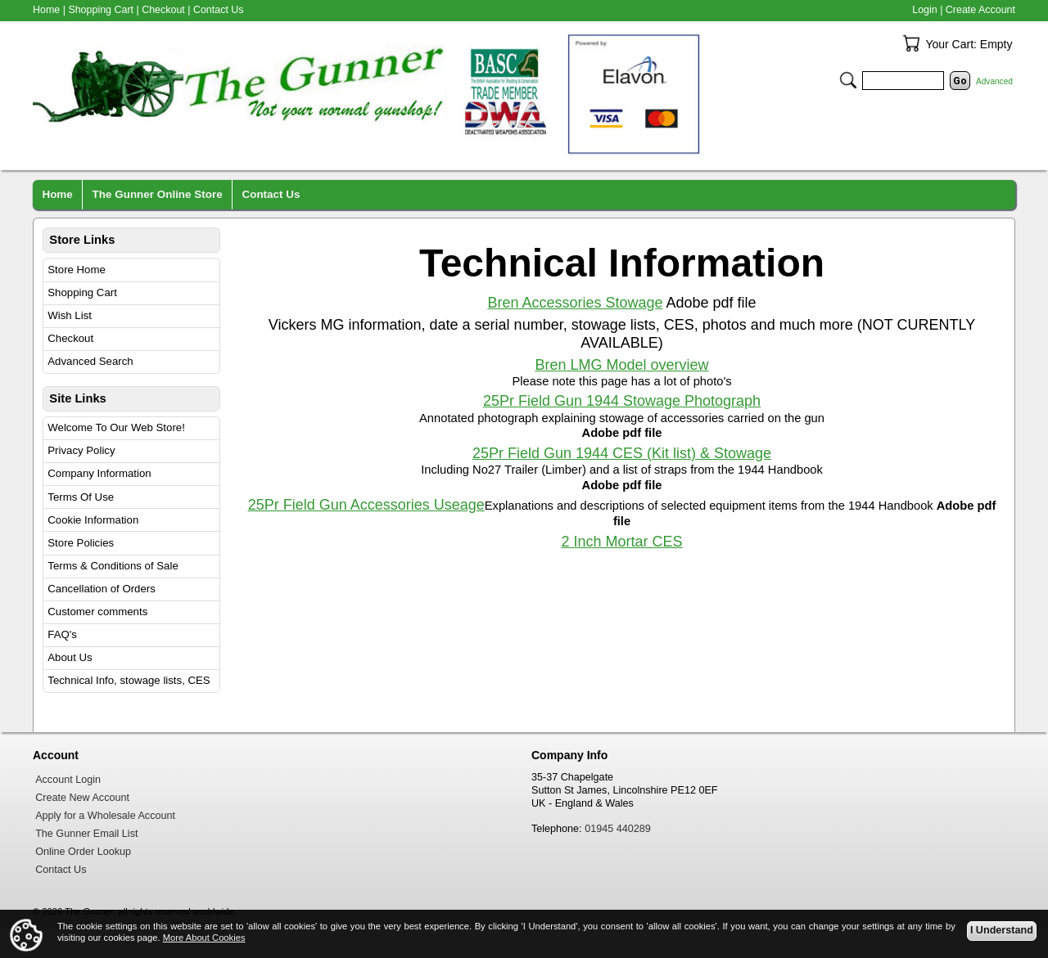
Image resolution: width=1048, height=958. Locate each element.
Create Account (980, 10)
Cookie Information (92, 520)
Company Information (99, 473)
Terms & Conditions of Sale (112, 566)
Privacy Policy (81, 450)
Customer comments (97, 611)
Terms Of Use (80, 497)
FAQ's (62, 634)
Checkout (70, 338)
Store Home (76, 269)
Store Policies (80, 543)
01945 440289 (618, 828)
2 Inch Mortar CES (621, 541)
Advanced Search (90, 361)
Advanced (994, 81)
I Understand (1001, 930)
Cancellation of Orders (101, 588)
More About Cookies (204, 937)
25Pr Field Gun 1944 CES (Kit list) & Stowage (621, 453)
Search (848, 80)
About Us (69, 657)
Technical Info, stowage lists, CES (128, 680)
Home (46, 10)
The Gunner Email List (86, 833)
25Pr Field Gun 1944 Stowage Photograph (622, 401)
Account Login (68, 779)
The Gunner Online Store (158, 194)
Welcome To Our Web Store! (116, 427)
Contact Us (218, 10)
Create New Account (82, 797)
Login (924, 10)
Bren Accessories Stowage (574, 303)
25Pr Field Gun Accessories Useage (366, 505)
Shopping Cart (82, 292)
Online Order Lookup (83, 851)
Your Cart (911, 43)
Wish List (69, 315)
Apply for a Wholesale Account (105, 815)
